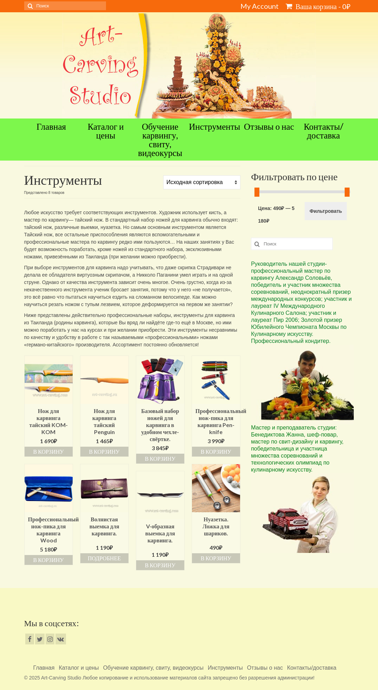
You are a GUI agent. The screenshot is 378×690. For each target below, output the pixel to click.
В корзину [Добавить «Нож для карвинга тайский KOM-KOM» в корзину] (48, 451)
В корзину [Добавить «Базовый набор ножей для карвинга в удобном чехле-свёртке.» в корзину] (160, 458)
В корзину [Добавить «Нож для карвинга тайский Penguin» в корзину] (104, 451)
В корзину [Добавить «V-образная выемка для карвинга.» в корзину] (160, 565)
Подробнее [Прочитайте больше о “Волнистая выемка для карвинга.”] (104, 558)
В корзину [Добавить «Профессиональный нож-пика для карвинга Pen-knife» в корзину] (216, 451)
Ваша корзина (318, 6)
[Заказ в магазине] (201, 182)
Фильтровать (326, 211)
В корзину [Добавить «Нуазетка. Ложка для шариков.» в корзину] (216, 558)
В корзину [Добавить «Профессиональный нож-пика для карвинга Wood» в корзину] (48, 559)
